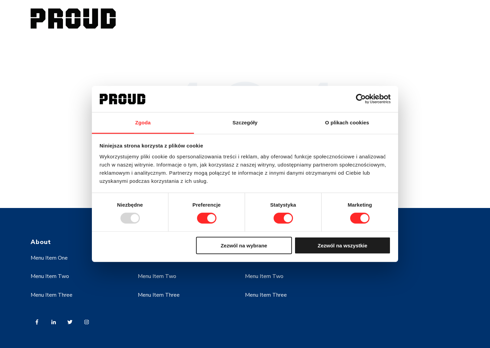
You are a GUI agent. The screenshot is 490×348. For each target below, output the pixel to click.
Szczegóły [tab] (244, 122)
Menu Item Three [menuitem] (51, 295)
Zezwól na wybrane (243, 245)
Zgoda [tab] (143, 122)
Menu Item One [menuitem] (49, 258)
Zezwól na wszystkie (342, 245)
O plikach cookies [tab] (347, 122)
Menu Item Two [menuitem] (50, 276)
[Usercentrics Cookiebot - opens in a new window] (361, 99)
